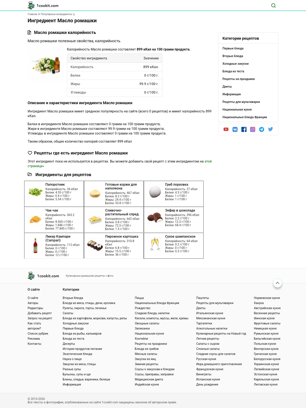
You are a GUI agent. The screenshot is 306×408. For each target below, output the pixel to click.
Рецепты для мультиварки (215, 303)
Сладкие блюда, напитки (152, 313)
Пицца (139, 298)
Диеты (201, 308)
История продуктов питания (82, 349)
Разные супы (72, 369)
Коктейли (141, 338)
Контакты (34, 343)
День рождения (207, 384)
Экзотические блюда (77, 354)
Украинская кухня (266, 364)
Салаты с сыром (208, 343)
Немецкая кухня (265, 328)
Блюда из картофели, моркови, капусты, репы (95, 318)
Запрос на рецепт (40, 318)
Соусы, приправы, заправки (154, 374)
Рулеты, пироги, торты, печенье (84, 308)
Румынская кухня (266, 333)
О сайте (33, 298)
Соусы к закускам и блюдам (154, 369)
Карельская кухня (266, 379)
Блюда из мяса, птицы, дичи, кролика (89, 303)
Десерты (69, 343)
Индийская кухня (147, 384)
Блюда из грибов (147, 349)
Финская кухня (264, 318)
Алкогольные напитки (211, 328)
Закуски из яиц (145, 359)
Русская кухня (206, 359)
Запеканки (142, 328)
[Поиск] (273, 5)
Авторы (33, 303)
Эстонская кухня (265, 374)
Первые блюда (73, 328)
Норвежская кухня (267, 298)
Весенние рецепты (267, 313)
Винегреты (203, 374)
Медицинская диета (149, 379)
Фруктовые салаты (267, 323)
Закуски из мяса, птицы (79, 364)
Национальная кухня (149, 333)
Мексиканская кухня (210, 318)
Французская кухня (209, 369)
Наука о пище (72, 359)
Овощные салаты (147, 323)
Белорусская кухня (267, 359)
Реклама (34, 338)
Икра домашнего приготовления (219, 364)
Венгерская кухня (266, 349)
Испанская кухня (208, 379)
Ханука (259, 303)
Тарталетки (204, 323)
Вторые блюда (73, 298)
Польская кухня (265, 343)
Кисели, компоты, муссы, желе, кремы (161, 318)
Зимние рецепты (146, 364)
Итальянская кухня (209, 313)
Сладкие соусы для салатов (215, 354)
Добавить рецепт (40, 313)
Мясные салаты (146, 354)
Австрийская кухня (267, 308)
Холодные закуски (76, 323)
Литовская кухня (266, 384)
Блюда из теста (73, 338)
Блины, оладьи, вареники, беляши (86, 379)
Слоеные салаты (208, 349)
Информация (72, 384)
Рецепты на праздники (151, 343)
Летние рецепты (207, 338)
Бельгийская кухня (267, 338)
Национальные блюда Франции (157, 303)
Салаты (68, 313)
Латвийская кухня (266, 369)
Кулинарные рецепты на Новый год (221, 333)
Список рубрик (38, 333)
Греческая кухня (265, 354)
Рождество (142, 308)
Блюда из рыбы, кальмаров (82, 333)
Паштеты (202, 298)
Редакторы (35, 308)
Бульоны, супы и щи (77, 374)
